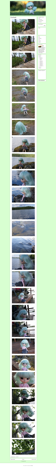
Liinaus (39, 18)
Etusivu (23, 459)
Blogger (32, 465)
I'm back (13, 17)
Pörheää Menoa (40, 19)
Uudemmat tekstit (13, 459)
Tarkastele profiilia (40, 52)
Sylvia (43, 45)
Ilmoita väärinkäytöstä (41, 80)
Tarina (39, 39)
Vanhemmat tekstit (34, 459)
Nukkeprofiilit (39, 38)
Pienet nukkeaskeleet (40, 20)
